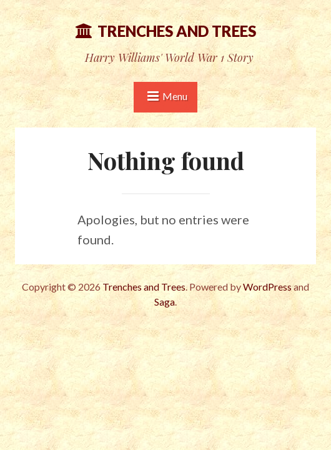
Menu (174, 96)
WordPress (267, 286)
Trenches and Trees (176, 31)
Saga (164, 302)
